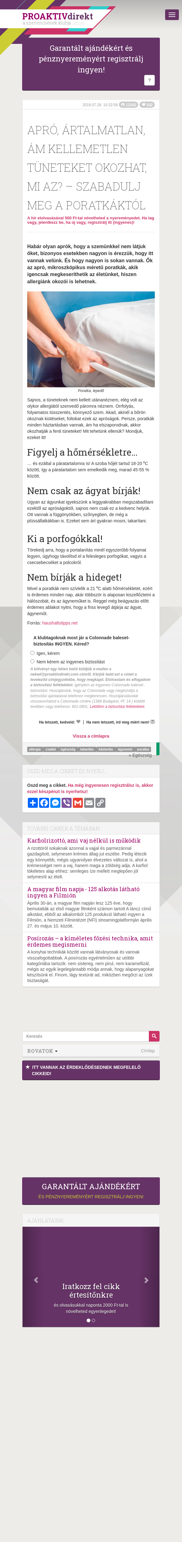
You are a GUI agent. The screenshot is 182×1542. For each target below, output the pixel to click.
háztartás (106, 749)
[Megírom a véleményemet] (152, 721)
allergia (35, 749)
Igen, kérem (45, 653)
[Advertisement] (91, 1127)
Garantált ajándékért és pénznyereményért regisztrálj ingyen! (91, 59)
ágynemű (125, 749)
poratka (143, 749)
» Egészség (140, 755)
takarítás (87, 749)
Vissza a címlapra (91, 736)
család (51, 749)
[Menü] (172, 14)
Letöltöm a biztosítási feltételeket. (117, 706)
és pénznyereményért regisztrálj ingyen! (91, 1190)
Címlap (148, 1050)
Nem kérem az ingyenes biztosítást (67, 661)
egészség (68, 749)
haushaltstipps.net (60, 622)
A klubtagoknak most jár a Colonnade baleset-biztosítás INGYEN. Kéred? (81, 640)
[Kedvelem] (78, 721)
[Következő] (149, 1277)
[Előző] (33, 1277)
